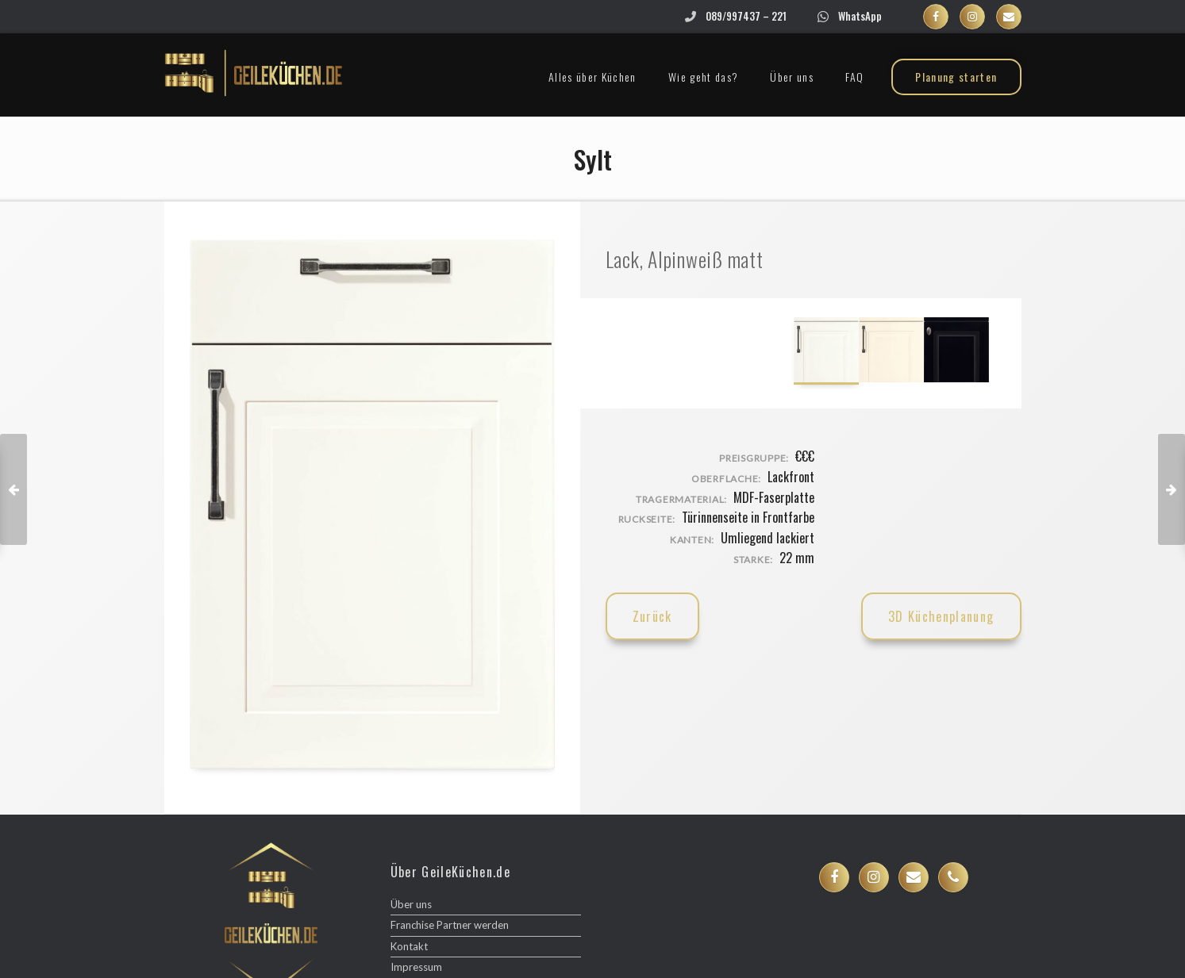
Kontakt (409, 946)
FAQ (854, 76)
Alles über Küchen (592, 76)
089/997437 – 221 (746, 16)
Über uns (792, 76)
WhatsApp (860, 16)
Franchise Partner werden (450, 925)
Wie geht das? (703, 76)
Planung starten (956, 76)
